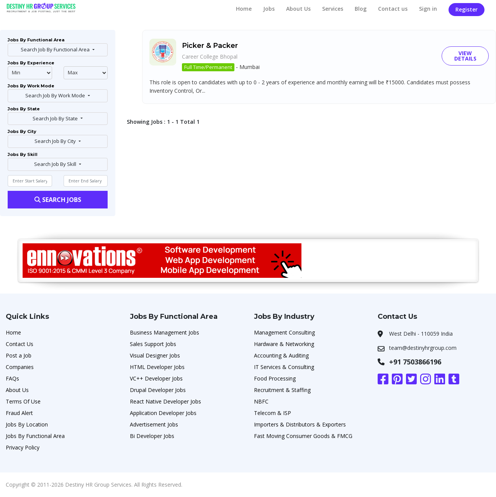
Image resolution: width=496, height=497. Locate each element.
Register (466, 9)
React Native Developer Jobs (165, 401)
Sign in (428, 8)
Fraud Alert (19, 413)
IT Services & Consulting (284, 367)
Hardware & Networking (284, 344)
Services (332, 8)
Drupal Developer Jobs (158, 390)
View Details (465, 55)
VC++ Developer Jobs (156, 378)
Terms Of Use (23, 401)
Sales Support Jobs (153, 344)
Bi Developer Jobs (152, 436)
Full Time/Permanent (208, 67)
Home (244, 8)
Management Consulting (284, 332)
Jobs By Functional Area (35, 436)
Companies (20, 367)
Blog (361, 8)
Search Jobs (57, 199)
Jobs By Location (27, 424)
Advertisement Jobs (154, 424)
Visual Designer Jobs (155, 355)
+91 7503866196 (415, 361)
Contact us (393, 8)
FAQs (12, 378)
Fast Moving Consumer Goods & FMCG (303, 436)
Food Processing (275, 378)
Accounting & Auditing (281, 355)
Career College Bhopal (209, 56)
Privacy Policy (22, 447)
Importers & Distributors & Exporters (300, 424)
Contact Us (19, 344)
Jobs (269, 8)
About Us (298, 8)
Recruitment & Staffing (282, 390)
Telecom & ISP (272, 413)
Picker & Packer (210, 45)
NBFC (261, 401)
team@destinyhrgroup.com (423, 347)
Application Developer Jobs (163, 413)
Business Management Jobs (164, 332)
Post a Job (18, 355)
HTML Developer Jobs (157, 367)
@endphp (86, 72)
